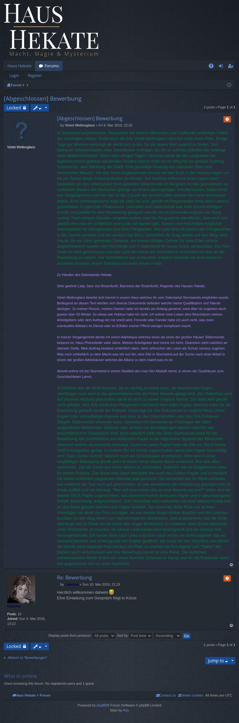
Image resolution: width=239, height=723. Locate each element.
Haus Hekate (19, 66)
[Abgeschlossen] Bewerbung (43, 98)
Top (231, 565)
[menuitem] (190, 695)
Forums (52, 66)
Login (14, 75)
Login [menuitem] (222, 67)
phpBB (101, 705)
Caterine (14, 606)
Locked (14, 108)
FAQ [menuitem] (213, 67)
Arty (126, 710)
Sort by (134, 635)
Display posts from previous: (82, 635)
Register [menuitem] (231, 67)
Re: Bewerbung (74, 577)
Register (35, 75)
